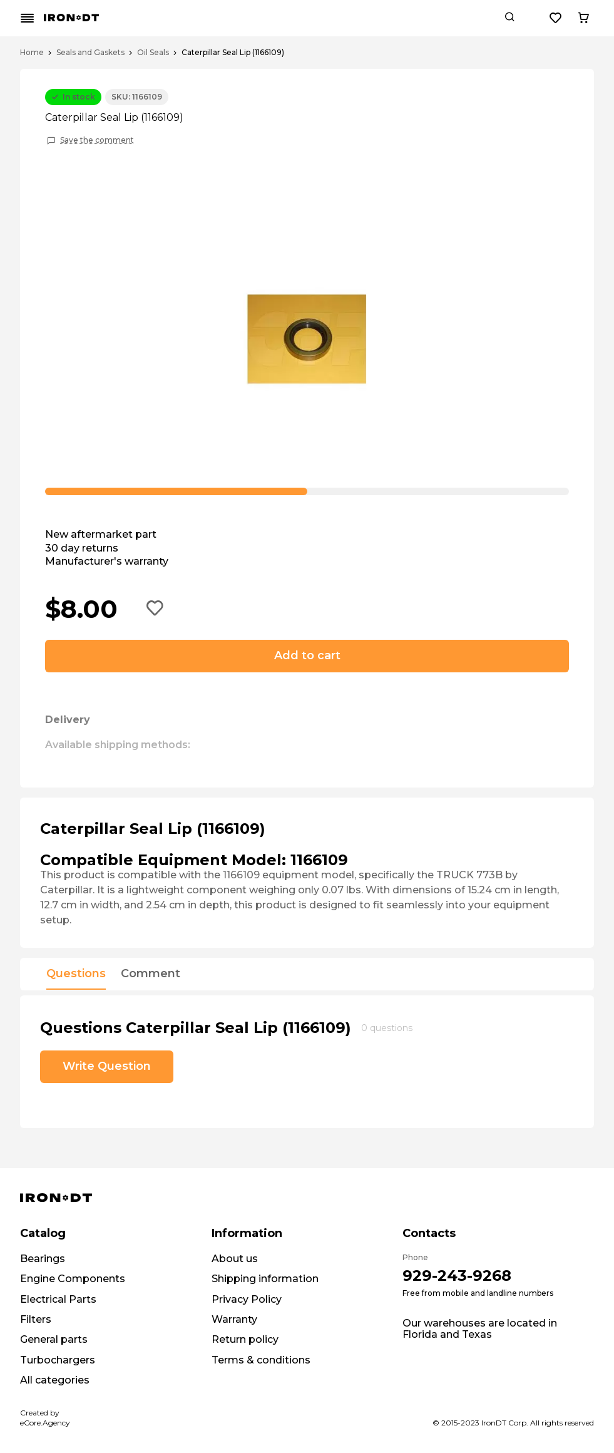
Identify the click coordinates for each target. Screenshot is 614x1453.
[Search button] (509, 18)
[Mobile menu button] (27, 18)
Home (32, 52)
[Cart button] (583, 18)
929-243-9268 (456, 1275)
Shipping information (265, 1279)
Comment (150, 974)
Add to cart (307, 655)
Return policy (245, 1339)
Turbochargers (57, 1360)
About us (235, 1259)
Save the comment (97, 140)
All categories (55, 1380)
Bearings (42, 1259)
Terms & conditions (261, 1360)
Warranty (234, 1319)
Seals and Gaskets (90, 52)
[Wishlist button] (555, 18)
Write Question (107, 1066)
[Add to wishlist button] (155, 609)
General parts (54, 1339)
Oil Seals (153, 52)
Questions (76, 974)
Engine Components (72, 1279)
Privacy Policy (247, 1299)
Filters (35, 1319)
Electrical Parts (58, 1299)
